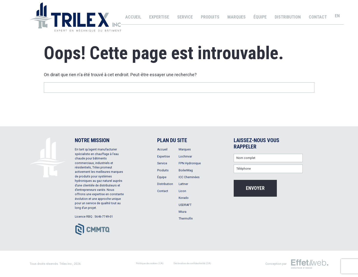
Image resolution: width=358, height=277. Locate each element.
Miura (182, 211)
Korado (184, 198)
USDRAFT (185, 205)
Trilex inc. (65, 264)
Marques (236, 16)
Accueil (133, 16)
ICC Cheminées (189, 177)
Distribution (288, 16)
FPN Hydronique (190, 163)
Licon (182, 191)
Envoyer (255, 188)
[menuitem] (337, 16)
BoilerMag (186, 170)
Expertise (159, 16)
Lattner (183, 184)
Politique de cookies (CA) (150, 263)
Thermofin (186, 218)
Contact (318, 16)
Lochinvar (185, 156)
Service (185, 16)
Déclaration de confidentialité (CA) (192, 263)
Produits (210, 16)
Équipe (260, 16)
